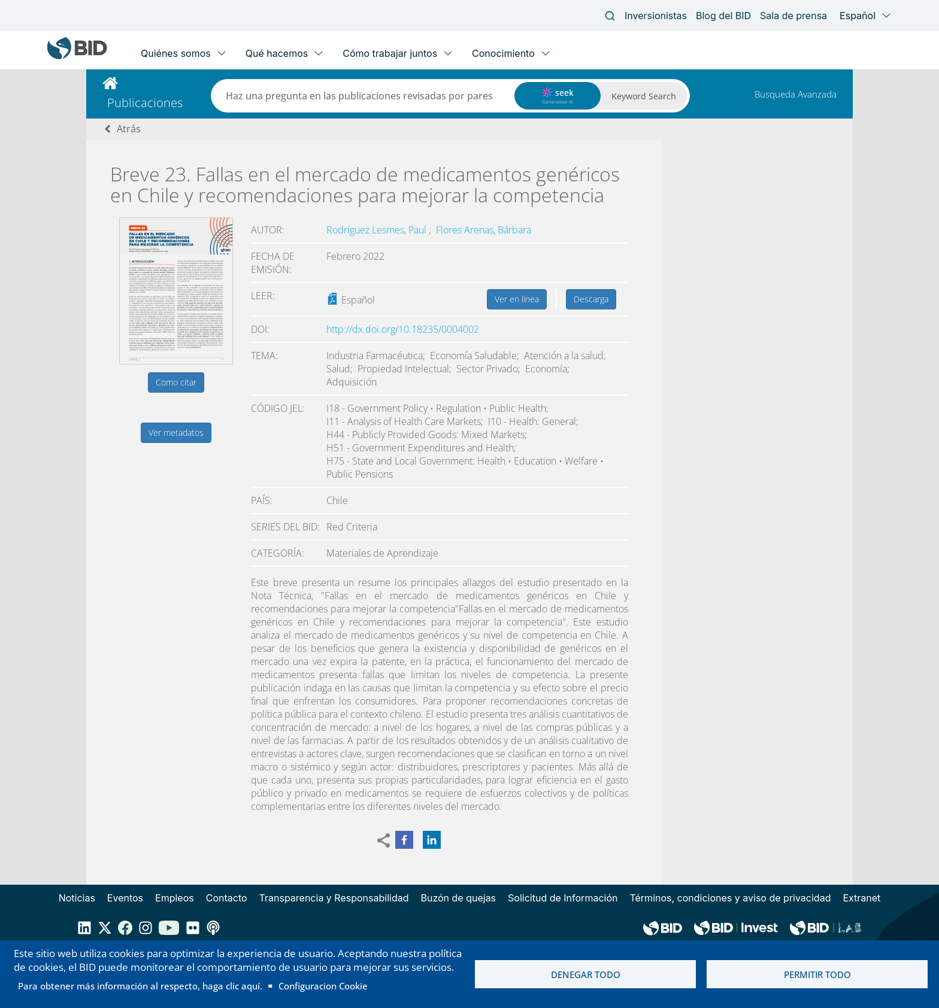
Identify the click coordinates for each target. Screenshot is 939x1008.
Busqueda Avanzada (796, 94)
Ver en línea (517, 299)
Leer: (263, 295)
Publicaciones (145, 103)
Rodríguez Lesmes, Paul (377, 229)
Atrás (129, 128)
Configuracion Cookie (323, 986)
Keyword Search (643, 96)
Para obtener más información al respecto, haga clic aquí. (140, 986)
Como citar (176, 382)
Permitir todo (817, 974)
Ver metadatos (176, 432)
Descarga (591, 299)
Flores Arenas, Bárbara (483, 229)
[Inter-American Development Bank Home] (77, 56)
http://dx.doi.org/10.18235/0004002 (402, 329)
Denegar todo (585, 974)
